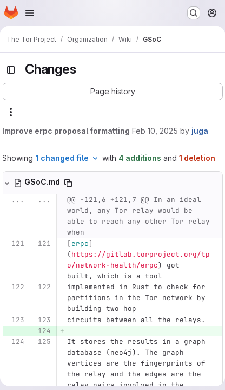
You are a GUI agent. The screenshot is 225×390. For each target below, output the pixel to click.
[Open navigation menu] (29, 13)
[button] (112, 91)
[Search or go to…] (193, 13)
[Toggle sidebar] (10, 70)
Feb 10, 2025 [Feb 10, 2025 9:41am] (155, 130)
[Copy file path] (68, 183)
